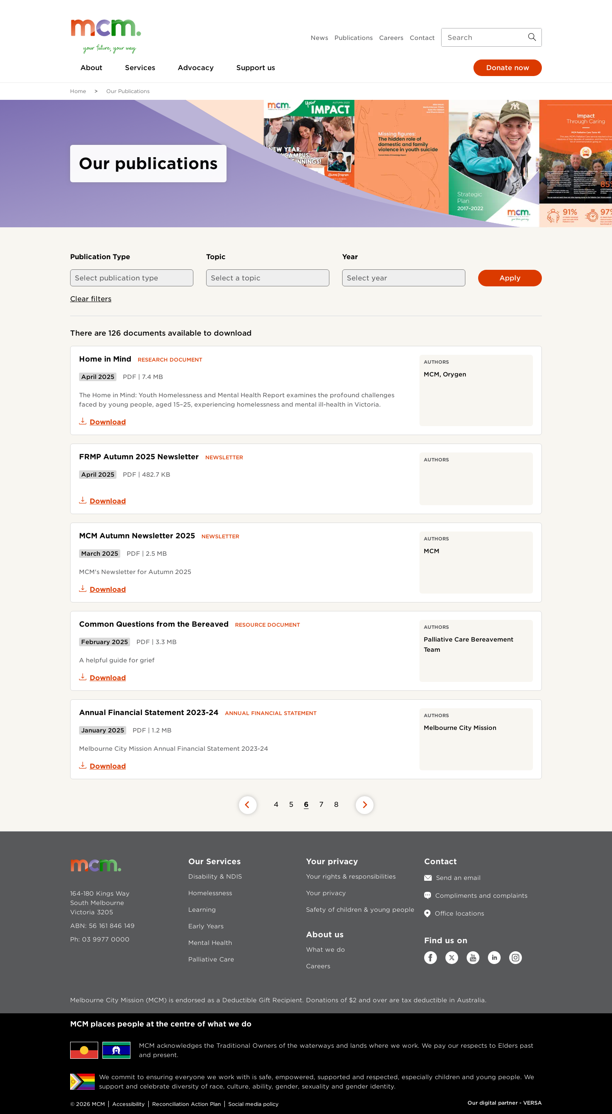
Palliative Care (211, 959)
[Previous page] (248, 805)
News (319, 37)
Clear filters (90, 299)
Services (140, 68)
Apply (510, 278)
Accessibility (128, 1104)
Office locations (459, 913)
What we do (325, 949)
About (91, 68)
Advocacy (196, 68)
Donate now (507, 68)
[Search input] (491, 37)
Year (350, 257)
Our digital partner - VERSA (505, 1103)
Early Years (206, 926)
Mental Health (210, 942)
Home (78, 91)
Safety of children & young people (360, 909)
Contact (422, 37)
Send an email (458, 877)
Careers (391, 37)
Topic (216, 257)
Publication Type (100, 257)
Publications (353, 37)
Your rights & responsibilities (351, 876)
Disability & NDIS (215, 876)
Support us (255, 68)
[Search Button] (532, 37)
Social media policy (253, 1104)
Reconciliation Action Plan (186, 1104)
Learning (202, 909)
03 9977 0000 (106, 939)
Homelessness (210, 893)
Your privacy (326, 893)
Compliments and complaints (481, 895)
